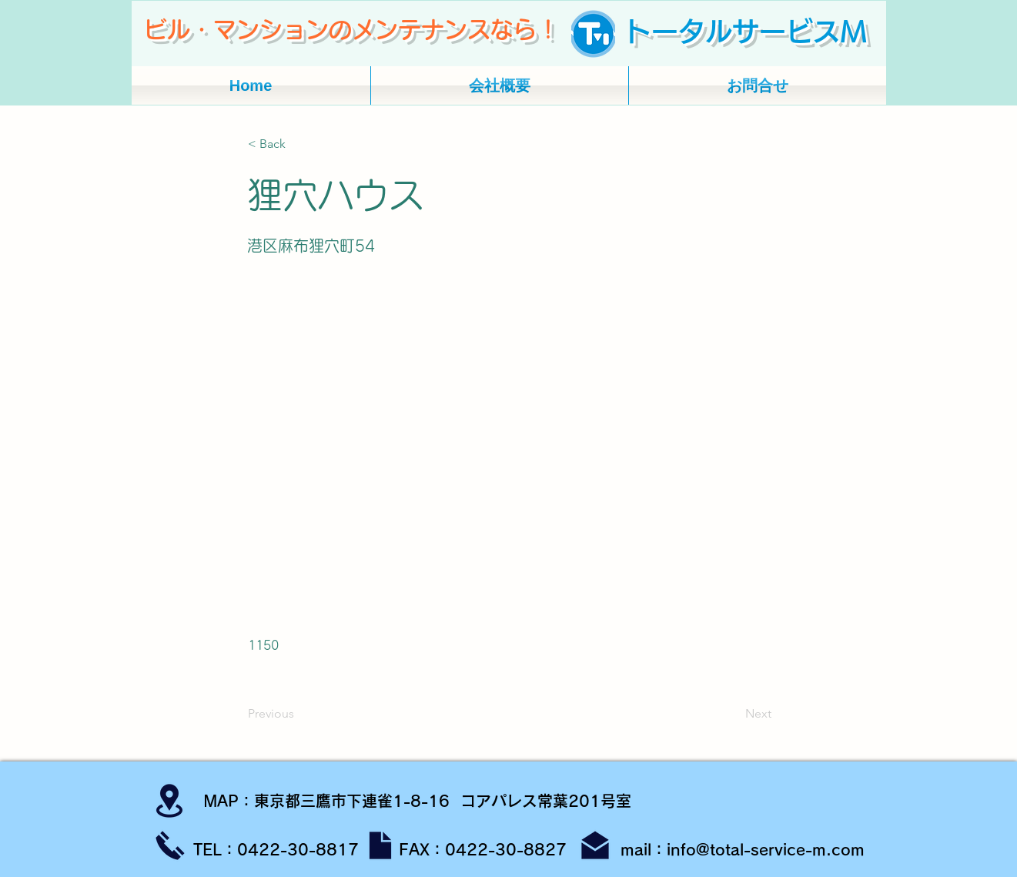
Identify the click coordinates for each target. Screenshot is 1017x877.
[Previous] (299, 713)
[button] (299, 144)
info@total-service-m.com (766, 849)
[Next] (732, 713)
